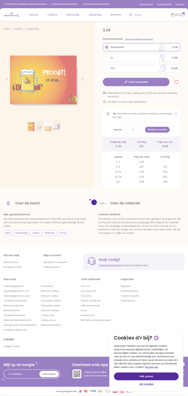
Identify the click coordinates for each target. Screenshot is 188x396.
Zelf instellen (146, 384)
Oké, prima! (146, 376)
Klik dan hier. (151, 367)
